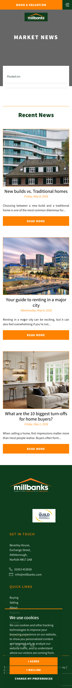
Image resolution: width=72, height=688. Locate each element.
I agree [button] (33, 661)
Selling (14, 602)
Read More (36, 221)
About (13, 607)
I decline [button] (33, 670)
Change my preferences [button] (34, 678)
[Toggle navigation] (67, 4)
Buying (14, 597)
